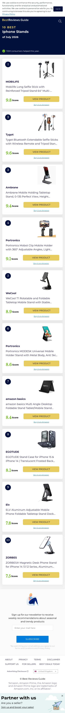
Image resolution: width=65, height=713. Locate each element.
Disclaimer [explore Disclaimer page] (53, 659)
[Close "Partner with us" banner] (62, 696)
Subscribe (32, 639)
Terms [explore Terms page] (37, 659)
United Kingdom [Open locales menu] (45, 671)
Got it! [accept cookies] (58, 9)
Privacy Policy (8, 14)
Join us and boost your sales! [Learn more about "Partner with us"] (17, 707)
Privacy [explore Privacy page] (23, 659)
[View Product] (32, 84)
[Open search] (60, 21)
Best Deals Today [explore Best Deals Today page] (49, 664)
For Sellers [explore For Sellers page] (29, 664)
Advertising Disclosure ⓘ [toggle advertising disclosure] (17, 671)
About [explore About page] (9, 659)
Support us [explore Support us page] (12, 664)
